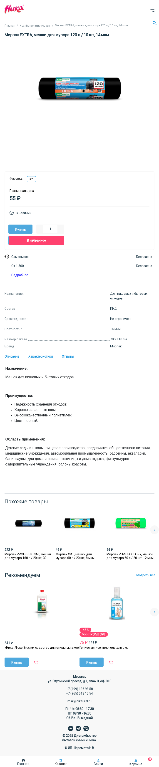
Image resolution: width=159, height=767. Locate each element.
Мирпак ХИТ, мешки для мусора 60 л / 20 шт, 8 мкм (75, 556)
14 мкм (115, 329)
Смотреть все (145, 575)
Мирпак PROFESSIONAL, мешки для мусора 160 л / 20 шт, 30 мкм (28, 556)
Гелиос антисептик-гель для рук (104, 647)
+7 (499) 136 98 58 (79, 689)
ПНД (113, 308)
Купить (20, 229)
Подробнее (19, 275)
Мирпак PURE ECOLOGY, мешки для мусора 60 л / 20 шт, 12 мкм (130, 556)
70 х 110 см (118, 339)
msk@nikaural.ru (79, 701)
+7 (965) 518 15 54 (79, 693)
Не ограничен (120, 319)
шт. (31, 179)
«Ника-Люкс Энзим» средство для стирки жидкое (42, 647)
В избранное (36, 240)
